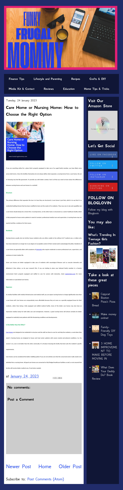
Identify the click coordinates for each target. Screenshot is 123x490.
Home (44, 466)
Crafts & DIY (98, 79)
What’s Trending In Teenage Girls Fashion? (102, 239)
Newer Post (18, 466)
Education (69, 89)
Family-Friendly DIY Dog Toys (108, 330)
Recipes (75, 79)
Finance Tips (16, 79)
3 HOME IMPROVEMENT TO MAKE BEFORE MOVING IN (104, 351)
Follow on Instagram (103, 176)
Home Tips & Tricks (96, 89)
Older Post (70, 466)
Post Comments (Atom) (45, 479)
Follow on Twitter (103, 164)
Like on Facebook (103, 155)
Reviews (49, 89)
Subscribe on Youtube (103, 187)
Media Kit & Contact (21, 89)
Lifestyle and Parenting (48, 79)
